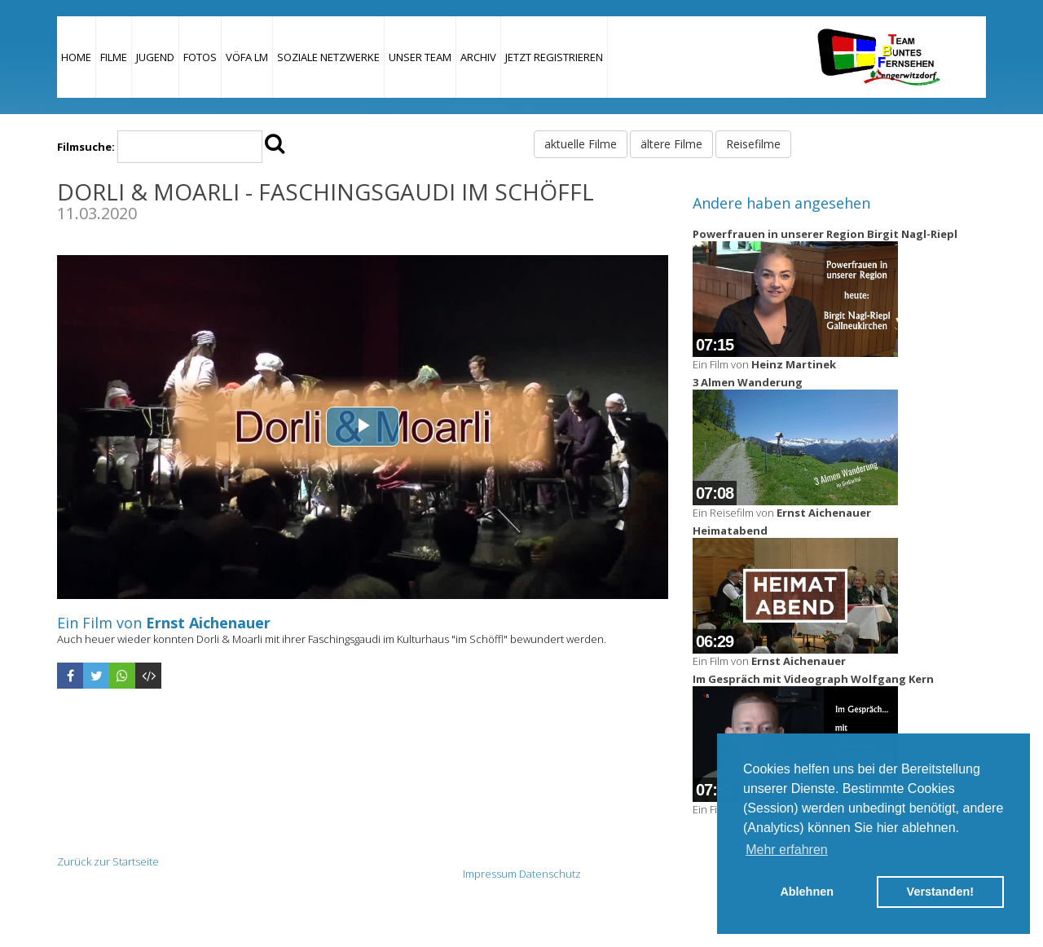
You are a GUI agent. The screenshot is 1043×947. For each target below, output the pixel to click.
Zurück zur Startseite (108, 861)
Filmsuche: (86, 146)
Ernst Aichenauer (208, 622)
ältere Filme (671, 144)
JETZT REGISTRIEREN (554, 57)
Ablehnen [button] (807, 891)
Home (76, 57)
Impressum (490, 873)
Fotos (200, 57)
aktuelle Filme (580, 144)
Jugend (155, 57)
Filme (113, 57)
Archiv (478, 57)
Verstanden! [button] (940, 891)
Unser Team (420, 57)
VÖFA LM (247, 57)
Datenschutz (550, 873)
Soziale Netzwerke (328, 57)
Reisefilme (753, 144)
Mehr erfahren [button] (787, 850)
